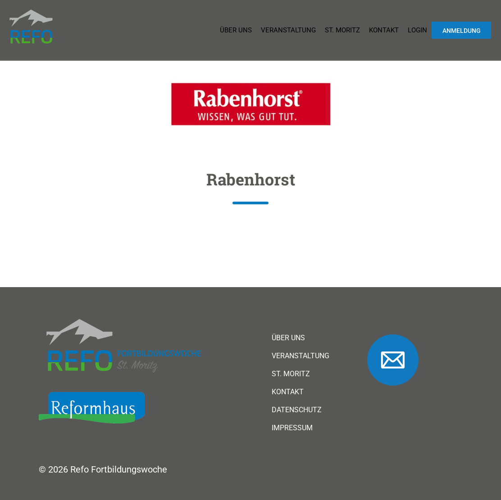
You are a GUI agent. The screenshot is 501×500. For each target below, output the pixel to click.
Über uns (236, 30)
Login (417, 30)
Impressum (292, 428)
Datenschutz (297, 410)
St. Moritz (342, 30)
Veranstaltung (288, 30)
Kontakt (384, 30)
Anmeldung (461, 30)
